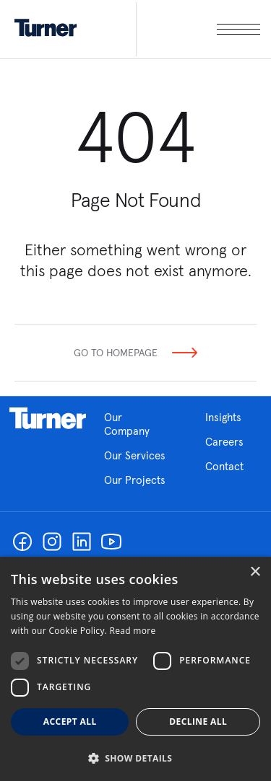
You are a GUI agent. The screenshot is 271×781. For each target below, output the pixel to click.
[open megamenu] (198, 29)
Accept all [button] (70, 721)
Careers (224, 442)
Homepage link (47, 418)
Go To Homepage (116, 352)
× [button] (254, 572)
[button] (135, 757)
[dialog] (135, 669)
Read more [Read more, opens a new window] (133, 631)
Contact (224, 466)
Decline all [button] (198, 721)
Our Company (137, 424)
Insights (223, 417)
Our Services (134, 455)
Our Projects (134, 480)
